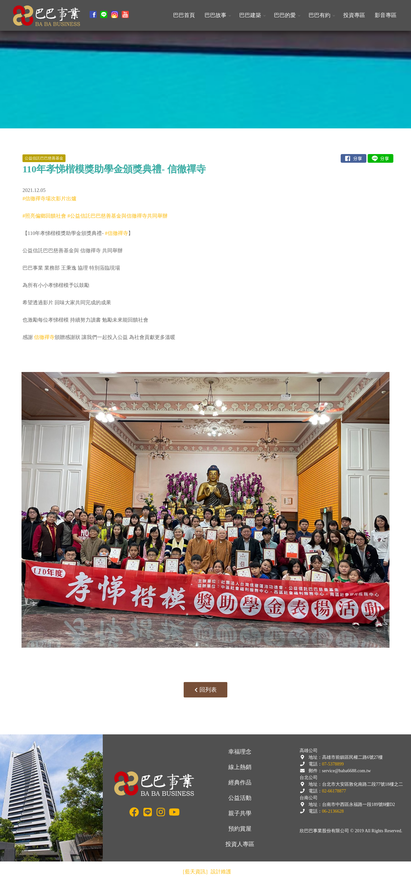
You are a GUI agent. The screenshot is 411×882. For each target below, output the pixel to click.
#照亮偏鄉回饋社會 (44, 216)
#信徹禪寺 (116, 233)
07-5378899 (333, 764)
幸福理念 (239, 751)
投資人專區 (239, 844)
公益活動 (239, 798)
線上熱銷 (239, 767)
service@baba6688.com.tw (346, 770)
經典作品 (239, 782)
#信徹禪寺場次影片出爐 (49, 198)
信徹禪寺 (44, 337)
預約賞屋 (239, 829)
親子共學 (239, 813)
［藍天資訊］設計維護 (205, 871)
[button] (217, 15)
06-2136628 (333, 811)
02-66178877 (334, 791)
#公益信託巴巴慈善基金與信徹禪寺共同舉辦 (117, 216)
